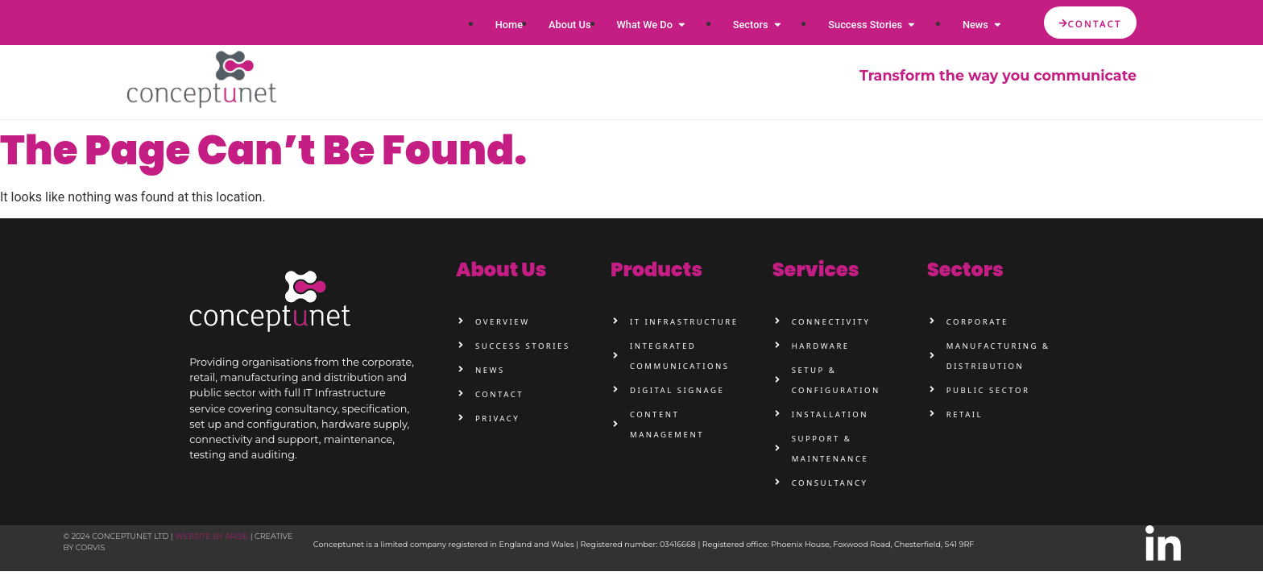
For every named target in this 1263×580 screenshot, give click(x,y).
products (656, 269)
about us (501, 269)
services (815, 269)
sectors (965, 269)
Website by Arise (211, 536)
